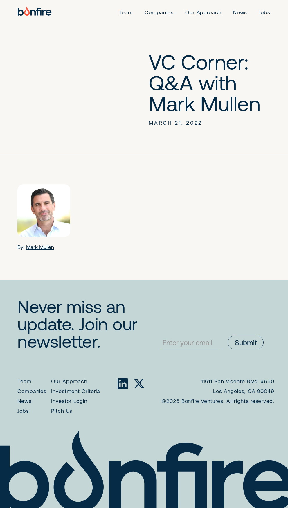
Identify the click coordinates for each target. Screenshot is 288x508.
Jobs (23, 410)
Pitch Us (61, 410)
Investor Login (69, 400)
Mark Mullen (40, 247)
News (24, 400)
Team (24, 381)
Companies (31, 391)
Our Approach (69, 381)
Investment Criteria (75, 391)
